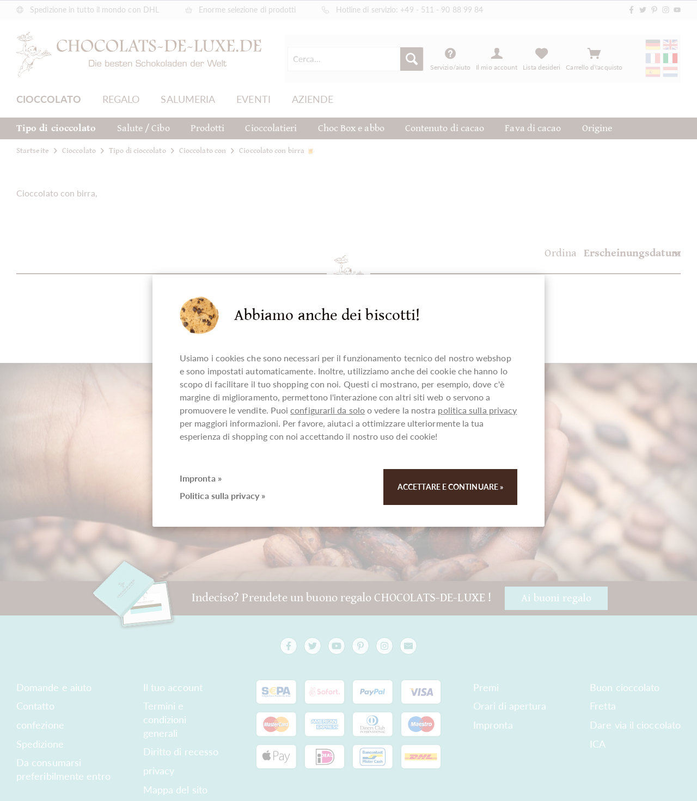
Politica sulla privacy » (222, 495)
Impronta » (201, 478)
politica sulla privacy (477, 410)
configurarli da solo (327, 410)
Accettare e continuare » (450, 486)
